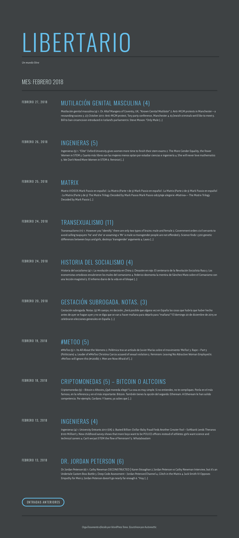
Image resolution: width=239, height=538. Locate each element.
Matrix (70, 182)
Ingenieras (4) (79, 421)
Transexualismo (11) (87, 222)
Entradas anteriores (43, 502)
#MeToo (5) (75, 342)
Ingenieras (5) (79, 143)
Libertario (77, 41)
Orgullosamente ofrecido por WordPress (102, 527)
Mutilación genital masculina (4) (105, 103)
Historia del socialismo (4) (97, 262)
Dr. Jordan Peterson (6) (92, 461)
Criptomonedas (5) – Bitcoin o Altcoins (113, 381)
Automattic (150, 527)
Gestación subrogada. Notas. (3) (104, 302)
